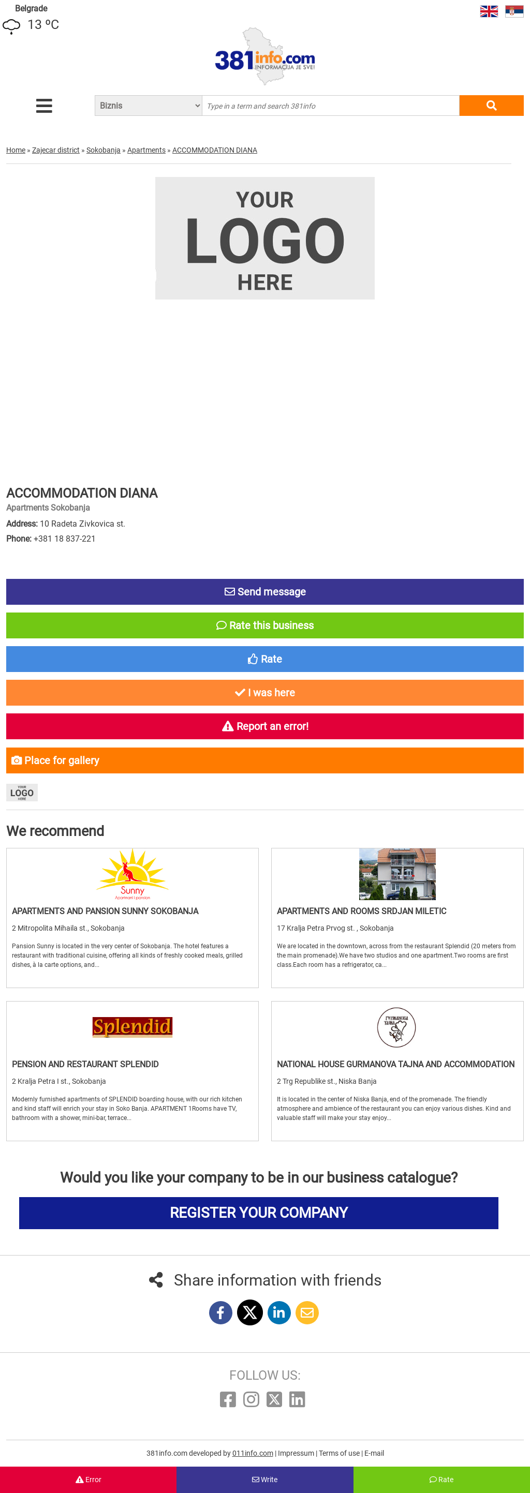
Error (88, 1479)
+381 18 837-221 (65, 539)
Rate (441, 1479)
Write (264, 1479)
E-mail (374, 1453)
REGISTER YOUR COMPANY (259, 1212)
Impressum (297, 1453)
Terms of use (340, 1453)
